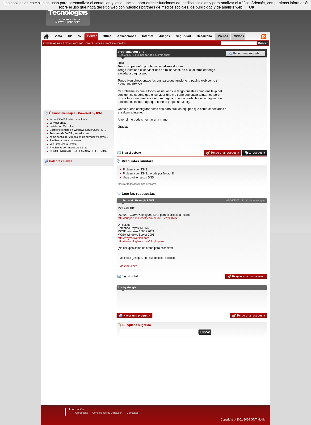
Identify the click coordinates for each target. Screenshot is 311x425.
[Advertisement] (78, 78)
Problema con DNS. (135, 169)
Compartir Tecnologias (68, 14)
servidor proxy (58, 122)
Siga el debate (129, 153)
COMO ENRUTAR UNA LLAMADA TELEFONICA (78, 151)
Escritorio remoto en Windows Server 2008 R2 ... (78, 129)
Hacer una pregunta (244, 54)
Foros (66, 43)
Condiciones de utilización (107, 412)
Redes (98, 43)
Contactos (133, 412)
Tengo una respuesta (222, 153)
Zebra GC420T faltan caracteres (68, 119)
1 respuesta (255, 153)
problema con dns (115, 43)
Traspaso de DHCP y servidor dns (69, 133)
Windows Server (82, 43)
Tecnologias (52, 43)
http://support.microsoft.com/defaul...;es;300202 (147, 218)
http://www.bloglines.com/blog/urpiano (141, 241)
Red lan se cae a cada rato (65, 140)
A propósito (81, 412)
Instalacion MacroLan (62, 126)
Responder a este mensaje (246, 276)
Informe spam (162, 54)
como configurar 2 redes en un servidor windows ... (79, 136)
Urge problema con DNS (138, 177)
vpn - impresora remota (63, 144)
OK (252, 7)
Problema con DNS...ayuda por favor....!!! (149, 173)
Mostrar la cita (128, 266)
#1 (119, 200)
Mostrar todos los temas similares (137, 183)
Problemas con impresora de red (69, 147)
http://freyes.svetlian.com (133, 238)
